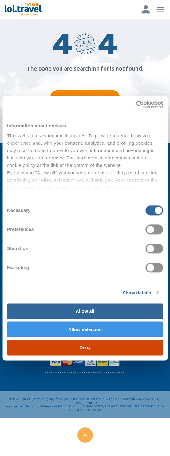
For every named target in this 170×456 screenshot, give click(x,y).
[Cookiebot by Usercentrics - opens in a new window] (136, 104)
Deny (85, 347)
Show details (137, 292)
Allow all (85, 311)
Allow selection (85, 329)
